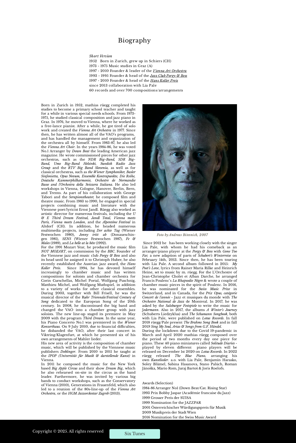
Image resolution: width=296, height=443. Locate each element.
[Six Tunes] (134, 434)
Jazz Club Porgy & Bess (168, 76)
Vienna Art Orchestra (170, 71)
